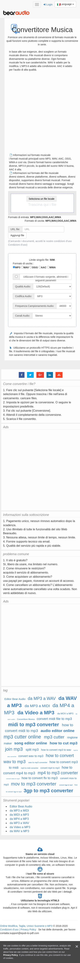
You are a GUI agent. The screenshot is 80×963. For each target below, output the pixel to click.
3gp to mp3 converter (48, 790)
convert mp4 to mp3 (49, 768)
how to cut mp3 (63, 743)
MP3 (16, 267)
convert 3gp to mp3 (66, 785)
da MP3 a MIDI (37, 706)
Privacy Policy (28, 929)
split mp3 (32, 749)
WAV (25, 267)
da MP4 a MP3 (19, 818)
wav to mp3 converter (37, 762)
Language (65, 4)
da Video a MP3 (35, 712)
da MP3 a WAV (42, 698)
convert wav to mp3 (30, 756)
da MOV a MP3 (65, 713)
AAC (42, 267)
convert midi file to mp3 (54, 719)
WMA (51, 267)
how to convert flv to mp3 (40, 778)
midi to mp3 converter (33, 724)
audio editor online (57, 731)
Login (48, 4)
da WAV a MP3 (19, 831)
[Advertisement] (38, 113)
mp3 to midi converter (29, 768)
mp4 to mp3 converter (58, 773)
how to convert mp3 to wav (56, 749)
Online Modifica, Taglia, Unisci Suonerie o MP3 (26, 925)
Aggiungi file (17, 235)
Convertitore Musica (26, 719)
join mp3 (14, 749)
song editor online (30, 743)
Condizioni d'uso (17, 244)
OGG (34, 267)
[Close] (76, 946)
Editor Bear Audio (15, 698)
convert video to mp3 (12, 779)
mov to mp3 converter (33, 784)
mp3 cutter (54, 736)
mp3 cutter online (22, 737)
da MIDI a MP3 (19, 814)
